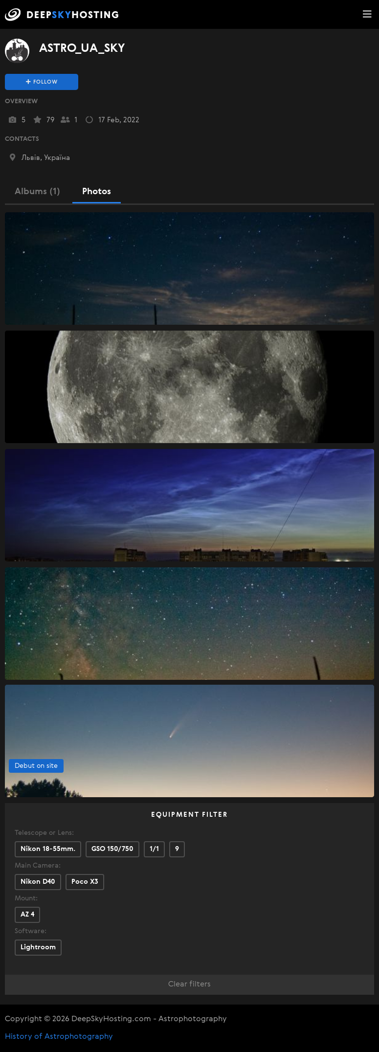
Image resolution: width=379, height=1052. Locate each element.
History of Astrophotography (59, 1037)
